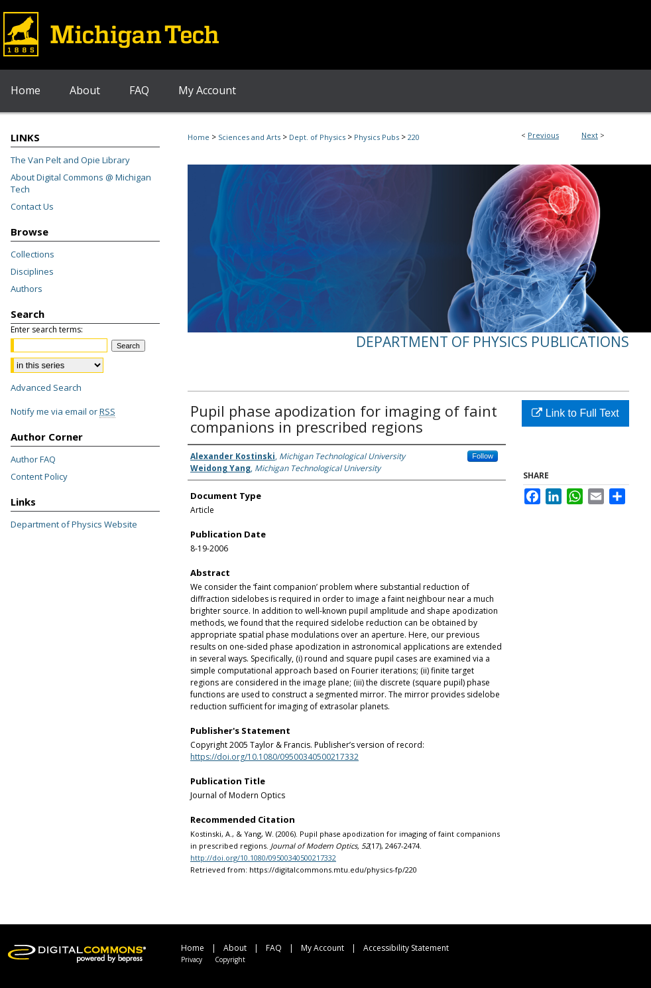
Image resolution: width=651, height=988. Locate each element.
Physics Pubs (376, 137)
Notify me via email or (63, 411)
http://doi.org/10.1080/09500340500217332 (263, 858)
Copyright (230, 959)
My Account (322, 947)
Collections (32, 254)
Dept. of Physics (317, 137)
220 (414, 137)
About (235, 947)
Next (589, 135)
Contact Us (32, 206)
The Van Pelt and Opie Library (70, 160)
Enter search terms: (47, 329)
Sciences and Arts (249, 137)
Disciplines (32, 271)
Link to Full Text (575, 413)
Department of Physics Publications (492, 341)
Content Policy (39, 476)
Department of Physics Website (74, 524)
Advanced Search (46, 387)
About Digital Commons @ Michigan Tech (81, 183)
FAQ (274, 947)
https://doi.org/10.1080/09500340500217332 (274, 756)
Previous (543, 135)
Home (198, 137)
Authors (26, 289)
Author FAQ (33, 459)
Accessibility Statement (406, 947)
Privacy (191, 959)
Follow (482, 456)
